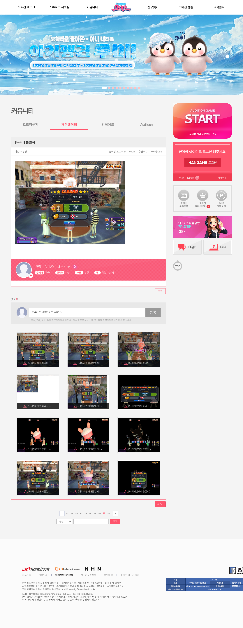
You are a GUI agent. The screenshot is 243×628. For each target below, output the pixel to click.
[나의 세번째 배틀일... (39, 491)
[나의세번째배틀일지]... (39, 363)
